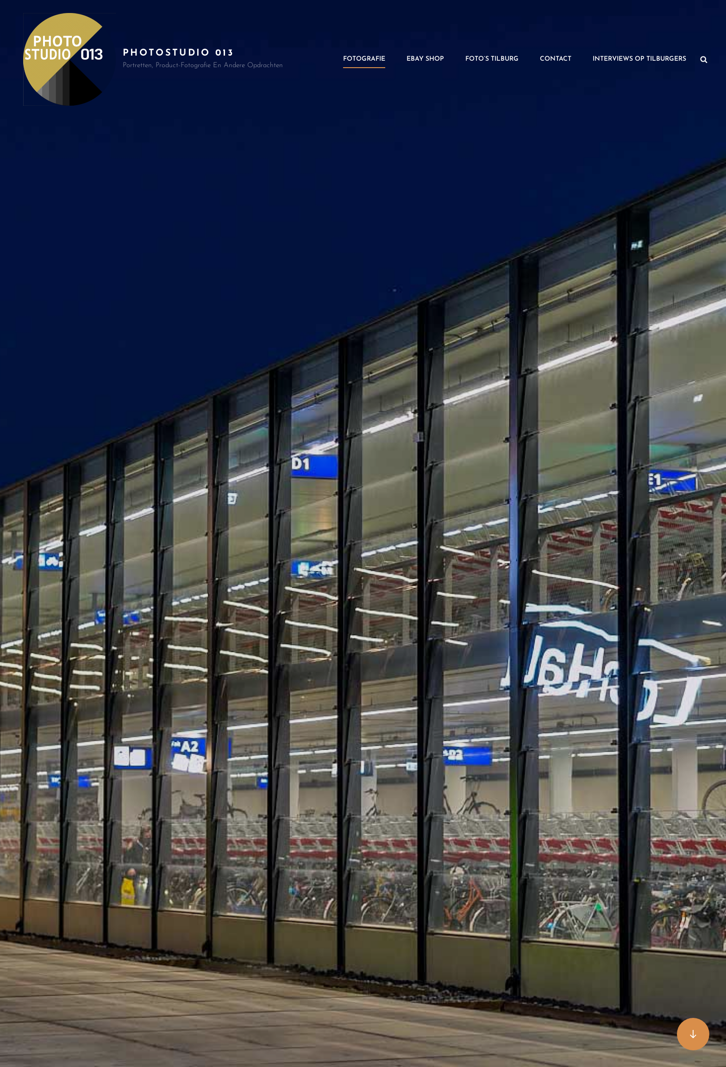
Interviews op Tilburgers (639, 59)
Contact (555, 59)
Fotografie (364, 59)
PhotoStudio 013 (178, 53)
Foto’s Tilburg (492, 59)
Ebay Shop (425, 59)
